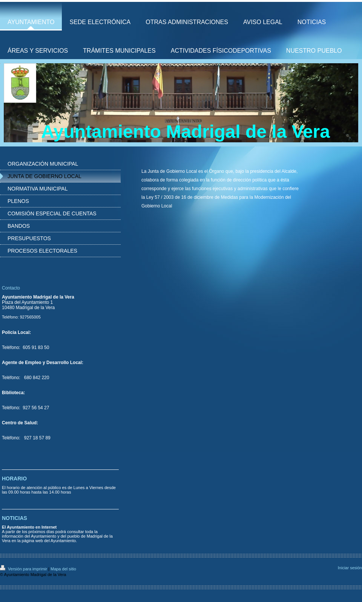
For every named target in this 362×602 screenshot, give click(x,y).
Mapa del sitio (63, 569)
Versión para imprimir (24, 569)
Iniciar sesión (350, 567)
